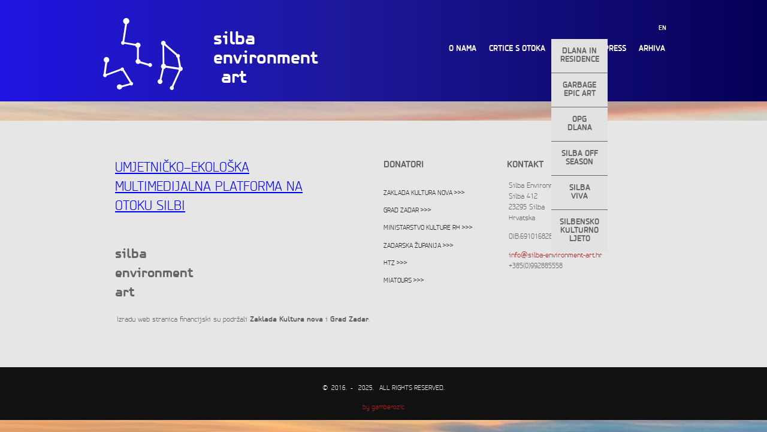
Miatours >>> (404, 280)
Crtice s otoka (517, 48)
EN (662, 28)
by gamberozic (383, 407)
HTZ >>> (395, 263)
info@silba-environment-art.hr (555, 255)
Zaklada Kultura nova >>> (424, 193)
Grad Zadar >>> (407, 210)
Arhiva (652, 48)
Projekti (574, 48)
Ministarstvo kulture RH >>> (428, 228)
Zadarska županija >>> (419, 246)
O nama (462, 48)
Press (615, 48)
